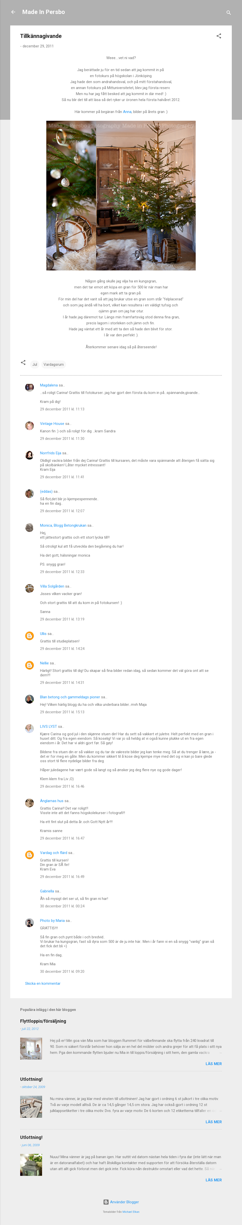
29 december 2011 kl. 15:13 (62, 712)
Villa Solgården (52, 586)
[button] (219, 37)
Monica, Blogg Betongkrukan (63, 525)
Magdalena (49, 385)
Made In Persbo (43, 11)
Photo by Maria (52, 920)
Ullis (43, 633)
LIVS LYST (48, 726)
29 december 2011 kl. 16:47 (62, 838)
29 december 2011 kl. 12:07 (62, 511)
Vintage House (52, 423)
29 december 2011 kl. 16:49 (62, 876)
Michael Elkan (130, 1212)
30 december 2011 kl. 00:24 (62, 906)
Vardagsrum (54, 364)
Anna (127, 112)
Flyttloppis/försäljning (43, 1021)
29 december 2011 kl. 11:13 (62, 409)
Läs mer (214, 1064)
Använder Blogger (121, 1202)
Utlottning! (31, 1079)
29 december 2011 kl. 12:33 (62, 572)
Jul (34, 364)
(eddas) (47, 491)
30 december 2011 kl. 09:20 (62, 971)
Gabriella (47, 891)
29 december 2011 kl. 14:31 (62, 682)
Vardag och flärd (53, 853)
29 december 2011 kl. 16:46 (62, 786)
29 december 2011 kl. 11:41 (62, 477)
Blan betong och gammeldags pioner (70, 697)
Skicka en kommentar (42, 983)
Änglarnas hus (51, 801)
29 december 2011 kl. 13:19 (62, 619)
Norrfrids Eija (50, 453)
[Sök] (229, 13)
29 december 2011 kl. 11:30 (62, 438)
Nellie (44, 663)
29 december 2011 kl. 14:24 (62, 648)
